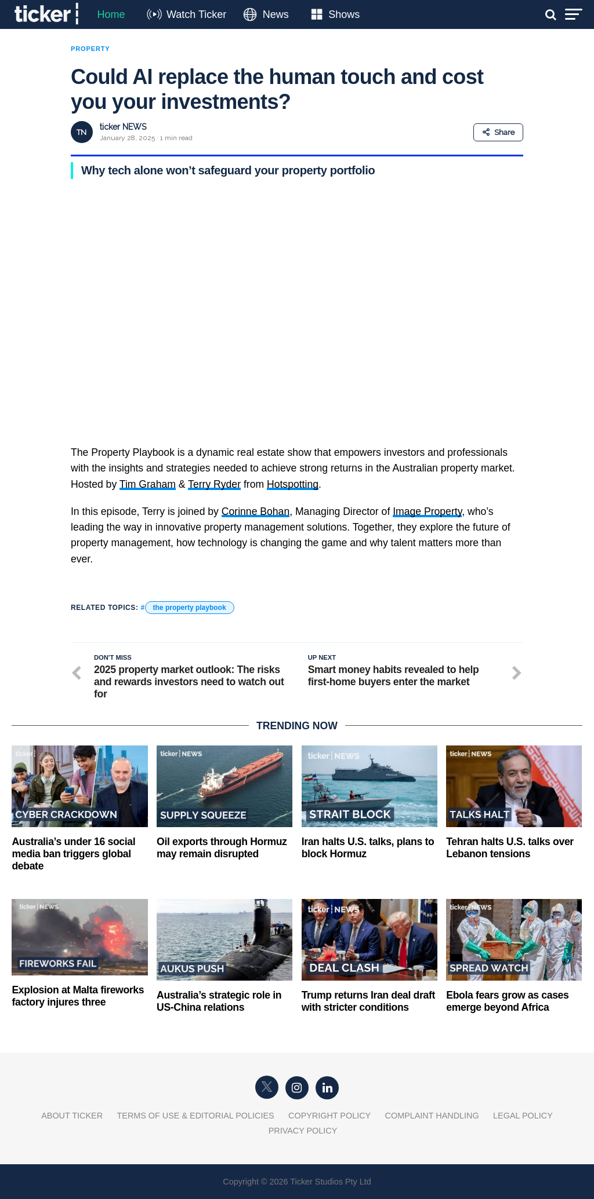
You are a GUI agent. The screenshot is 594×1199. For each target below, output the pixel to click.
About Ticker (72, 1115)
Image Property (427, 511)
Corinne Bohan (255, 511)
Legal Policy (523, 1115)
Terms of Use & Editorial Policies (195, 1115)
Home (111, 14)
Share (498, 132)
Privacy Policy (303, 1130)
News (276, 14)
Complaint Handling (432, 1115)
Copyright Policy (329, 1115)
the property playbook (189, 608)
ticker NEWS (123, 126)
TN (81, 132)
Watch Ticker (196, 14)
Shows (344, 14)
